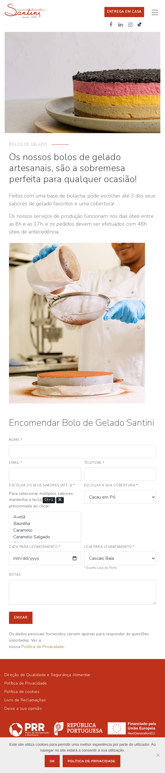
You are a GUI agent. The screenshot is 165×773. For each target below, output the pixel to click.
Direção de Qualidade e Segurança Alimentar (47, 675)
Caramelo (45, 530)
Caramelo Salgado (45, 537)
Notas (15, 575)
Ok (52, 761)
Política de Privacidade (42, 646)
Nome (15, 440)
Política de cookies (21, 691)
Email (15, 463)
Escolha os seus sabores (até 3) (42, 485)
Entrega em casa (124, 12)
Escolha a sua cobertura (111, 485)
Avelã (45, 517)
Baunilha (45, 523)
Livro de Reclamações (25, 700)
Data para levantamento (34, 547)
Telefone (94, 463)
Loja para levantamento (109, 547)
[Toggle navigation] (157, 12)
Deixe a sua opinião (23, 708)
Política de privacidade (91, 761)
